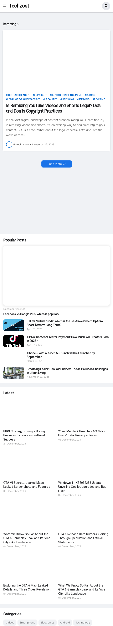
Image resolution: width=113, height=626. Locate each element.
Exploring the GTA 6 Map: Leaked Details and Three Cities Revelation (27, 588)
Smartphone (27, 622)
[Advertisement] (56, 201)
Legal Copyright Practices (23, 99)
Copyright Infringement (66, 95)
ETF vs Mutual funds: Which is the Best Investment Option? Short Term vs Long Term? (65, 323)
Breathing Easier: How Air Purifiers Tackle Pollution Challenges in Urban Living (67, 371)
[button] (6, 6)
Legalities (51, 99)
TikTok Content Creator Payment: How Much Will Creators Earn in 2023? (68, 339)
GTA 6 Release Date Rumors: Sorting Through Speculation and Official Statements (83, 538)
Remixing (83, 99)
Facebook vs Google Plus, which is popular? (31, 314)
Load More (55, 164)
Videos (10, 622)
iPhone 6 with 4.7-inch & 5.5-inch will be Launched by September (61, 355)
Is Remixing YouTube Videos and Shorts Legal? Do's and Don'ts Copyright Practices (53, 108)
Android (65, 622)
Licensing (68, 99)
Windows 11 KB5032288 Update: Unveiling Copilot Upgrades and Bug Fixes (82, 487)
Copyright (40, 95)
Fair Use (90, 95)
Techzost (19, 6)
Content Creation (18, 95)
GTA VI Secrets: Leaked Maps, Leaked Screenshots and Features (26, 485)
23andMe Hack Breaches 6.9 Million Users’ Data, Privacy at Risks (82, 433)
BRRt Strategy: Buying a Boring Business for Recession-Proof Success (24, 435)
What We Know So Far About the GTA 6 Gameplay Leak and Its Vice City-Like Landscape (26, 538)
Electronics (47, 622)
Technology (83, 622)
